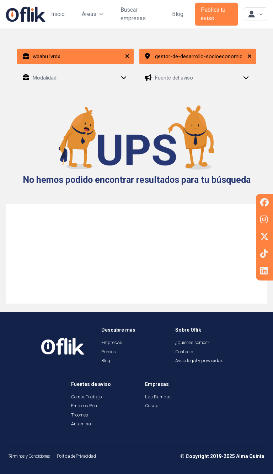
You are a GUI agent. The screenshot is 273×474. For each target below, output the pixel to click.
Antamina (81, 423)
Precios (108, 351)
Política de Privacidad (76, 456)
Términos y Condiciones (29, 456)
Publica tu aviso (213, 14)
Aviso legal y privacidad (199, 360)
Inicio (58, 14)
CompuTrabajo (86, 396)
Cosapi (152, 405)
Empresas (111, 342)
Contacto (184, 351)
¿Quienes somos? (192, 342)
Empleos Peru (84, 405)
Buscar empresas (133, 14)
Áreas (92, 14)
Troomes (79, 415)
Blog (177, 14)
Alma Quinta (250, 456)
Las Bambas (158, 396)
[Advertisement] (136, 254)
